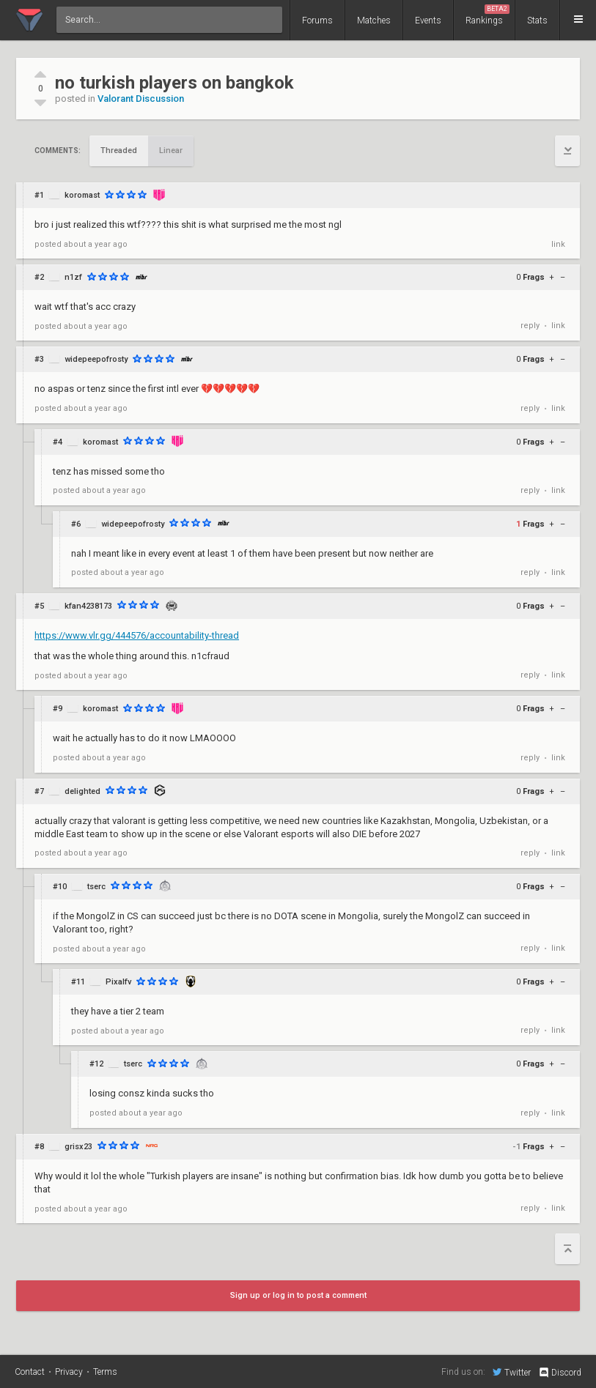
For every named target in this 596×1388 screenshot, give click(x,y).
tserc (96, 886)
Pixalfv (118, 982)
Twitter (512, 1372)
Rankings (487, 15)
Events (428, 20)
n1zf (73, 277)
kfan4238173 (88, 606)
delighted (82, 791)
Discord (559, 1372)
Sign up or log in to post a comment (298, 1295)
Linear (171, 150)
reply (530, 326)
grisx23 (78, 1146)
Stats (537, 20)
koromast (82, 195)
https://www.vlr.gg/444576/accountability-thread (136, 635)
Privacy (69, 1371)
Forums (317, 20)
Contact (30, 1371)
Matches (374, 20)
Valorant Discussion (141, 98)
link (558, 244)
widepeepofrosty (96, 359)
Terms (105, 1371)
